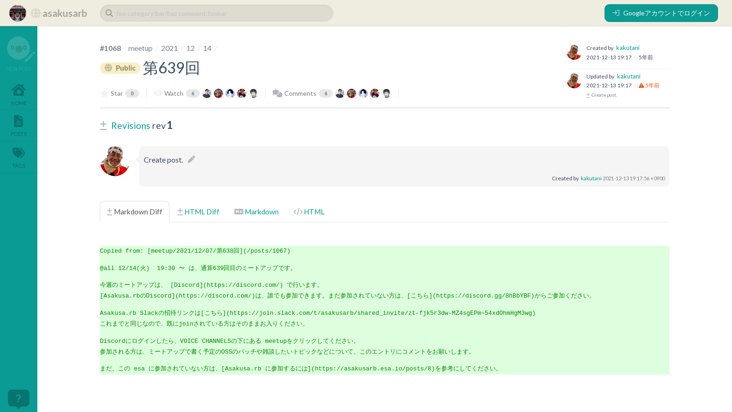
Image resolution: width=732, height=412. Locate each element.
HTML (309, 211)
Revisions (130, 125)
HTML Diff (198, 211)
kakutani (628, 47)
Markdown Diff (134, 211)
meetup (140, 47)
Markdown (256, 211)
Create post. (601, 95)
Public (120, 68)
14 (207, 47)
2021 (169, 47)
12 (190, 47)
